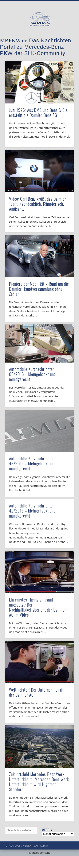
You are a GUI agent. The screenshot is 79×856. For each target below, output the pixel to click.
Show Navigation (64, 37)
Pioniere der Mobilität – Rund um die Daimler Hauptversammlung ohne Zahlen (39, 289)
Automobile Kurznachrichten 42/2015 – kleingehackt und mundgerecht (32, 510)
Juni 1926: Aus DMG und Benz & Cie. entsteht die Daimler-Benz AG (39, 112)
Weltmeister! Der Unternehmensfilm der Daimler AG (38, 692)
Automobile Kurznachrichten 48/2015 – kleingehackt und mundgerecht (32, 463)
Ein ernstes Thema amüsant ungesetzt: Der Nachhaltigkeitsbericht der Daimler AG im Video (37, 607)
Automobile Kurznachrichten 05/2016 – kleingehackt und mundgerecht (32, 374)
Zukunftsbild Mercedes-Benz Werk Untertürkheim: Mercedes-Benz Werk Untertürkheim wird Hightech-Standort (39, 781)
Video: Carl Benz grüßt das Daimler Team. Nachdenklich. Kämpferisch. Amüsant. (37, 204)
